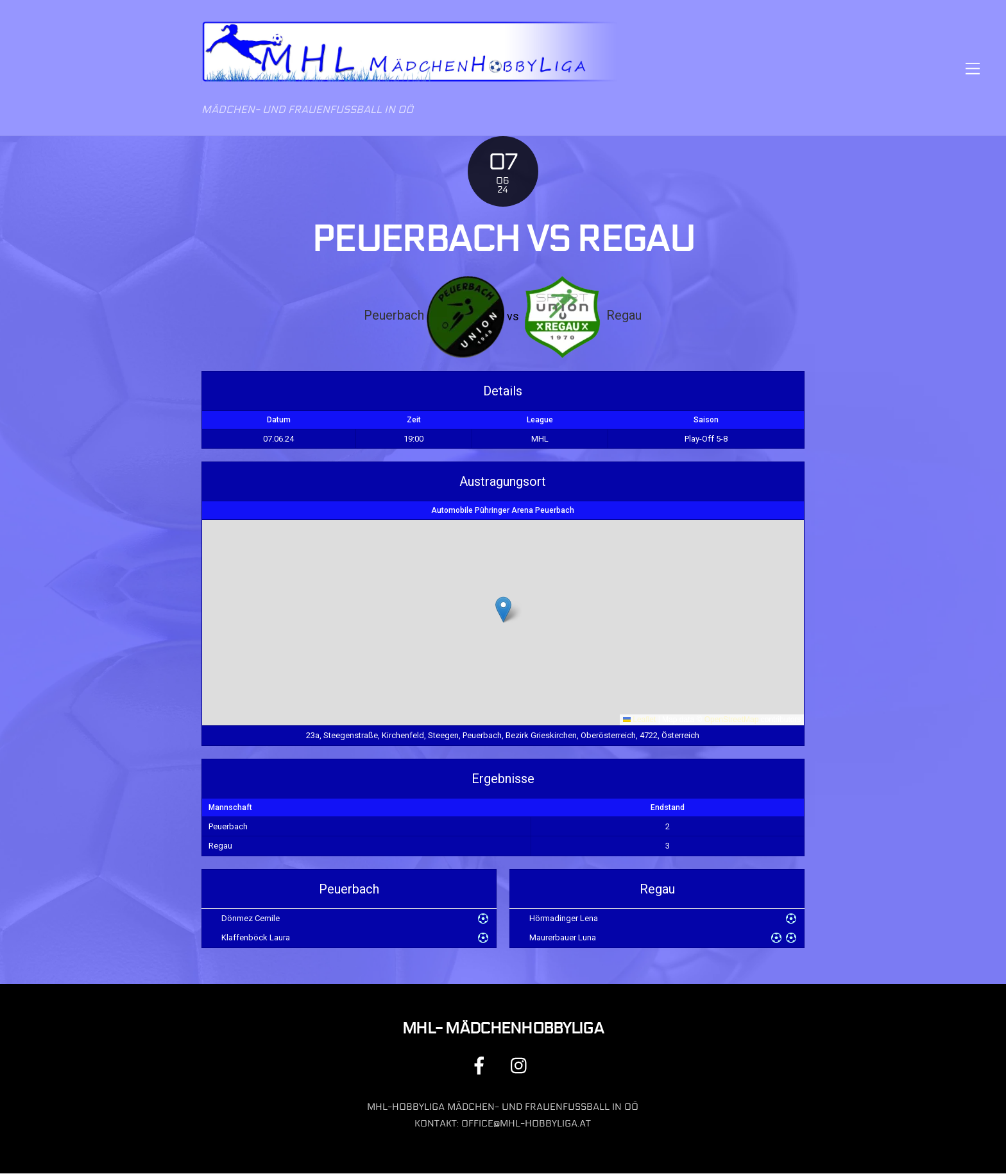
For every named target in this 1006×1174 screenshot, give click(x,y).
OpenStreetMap (731, 720)
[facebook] (481, 1065)
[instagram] (522, 1065)
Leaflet (639, 720)
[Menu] (972, 68)
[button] (503, 609)
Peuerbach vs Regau (503, 240)
